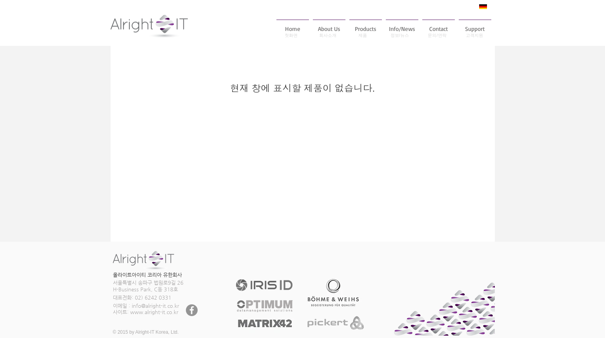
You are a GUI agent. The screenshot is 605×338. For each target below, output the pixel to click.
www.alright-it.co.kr (154, 312)
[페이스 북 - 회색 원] (192, 310)
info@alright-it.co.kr (155, 306)
